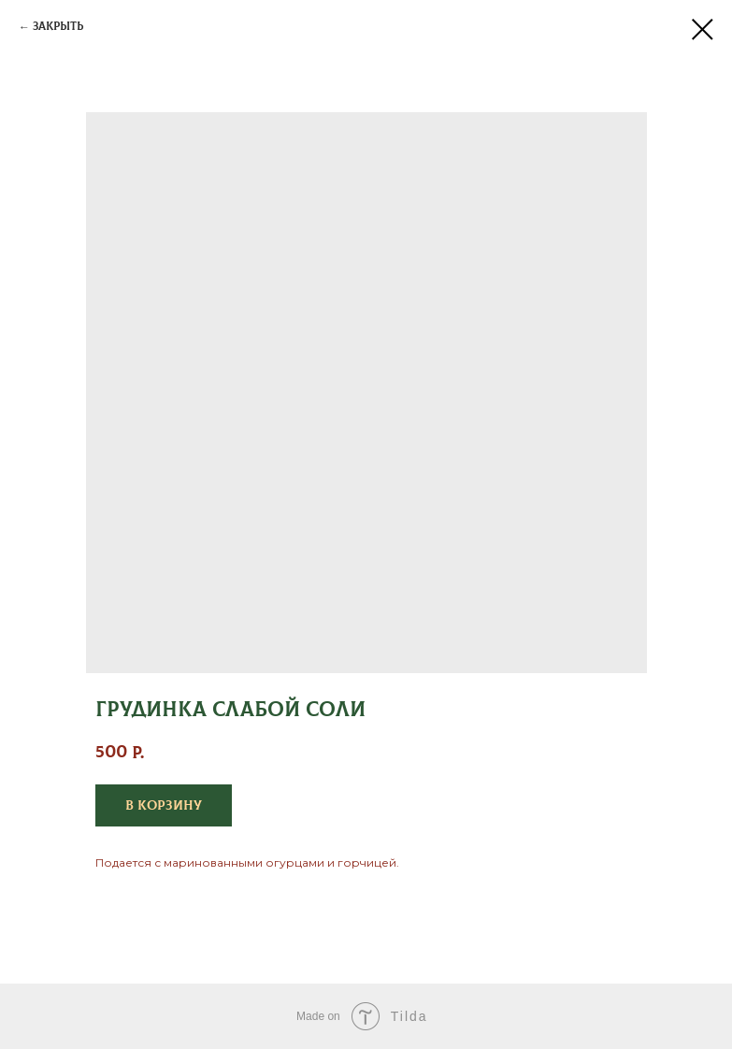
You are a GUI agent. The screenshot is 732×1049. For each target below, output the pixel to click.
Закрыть (58, 27)
